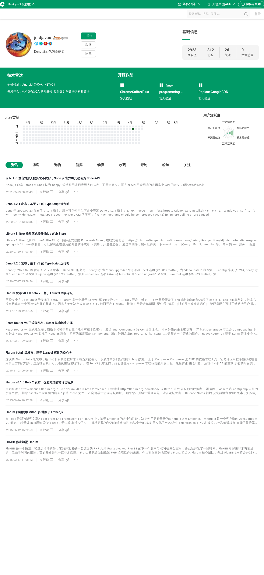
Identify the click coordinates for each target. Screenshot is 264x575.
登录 (257, 14)
